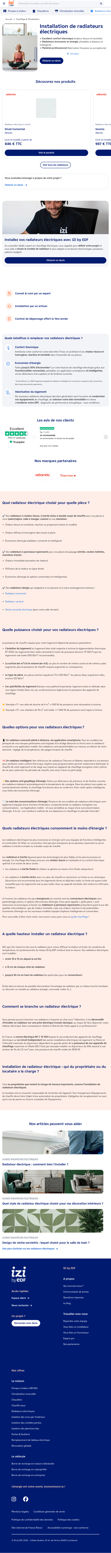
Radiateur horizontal (15, 594)
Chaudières (40, 11)
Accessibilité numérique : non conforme (68, 1528)
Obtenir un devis (51, 61)
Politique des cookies (68, 1520)
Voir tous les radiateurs (55, 166)
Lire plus (74, 53)
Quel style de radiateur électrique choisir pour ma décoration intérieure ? (52, 1204)
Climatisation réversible (69, 11)
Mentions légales (20, 1512)
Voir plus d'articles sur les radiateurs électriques (30, 1249)
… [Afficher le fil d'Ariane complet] (3, 19)
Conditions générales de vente (49, 1512)
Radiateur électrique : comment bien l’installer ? (35, 1165)
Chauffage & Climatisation (27, 19)
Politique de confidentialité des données (32, 1520)
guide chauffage (79, 917)
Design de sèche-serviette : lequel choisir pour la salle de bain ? (46, 1243)
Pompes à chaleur (14, 11)
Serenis (99, 130)
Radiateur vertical (14, 602)
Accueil (8, 19)
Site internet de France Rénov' (27, 1528)
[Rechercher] (60, 3)
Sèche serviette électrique (19, 610)
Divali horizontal (15, 130)
